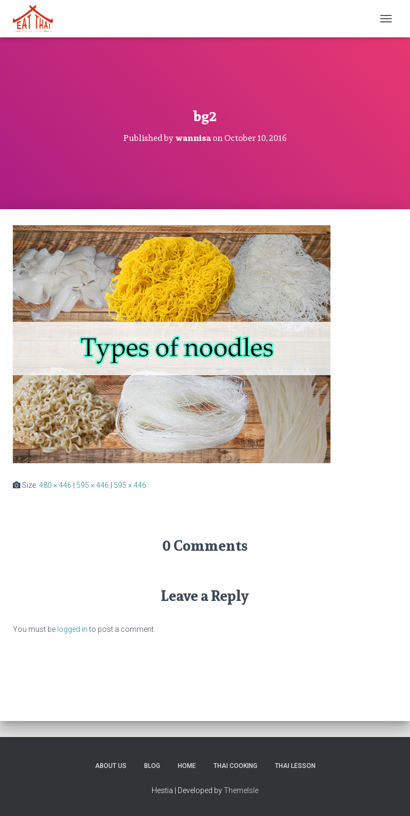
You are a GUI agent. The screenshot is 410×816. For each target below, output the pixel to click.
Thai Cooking (235, 766)
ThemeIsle (241, 790)
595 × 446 (92, 485)
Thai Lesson (295, 766)
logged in (72, 629)
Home (187, 766)
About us (111, 766)
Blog (152, 766)
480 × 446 (55, 485)
